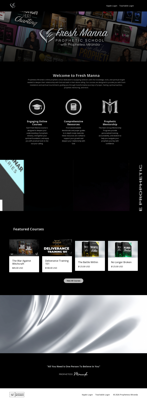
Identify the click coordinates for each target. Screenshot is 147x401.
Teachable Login (126, 6)
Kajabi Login (111, 6)
